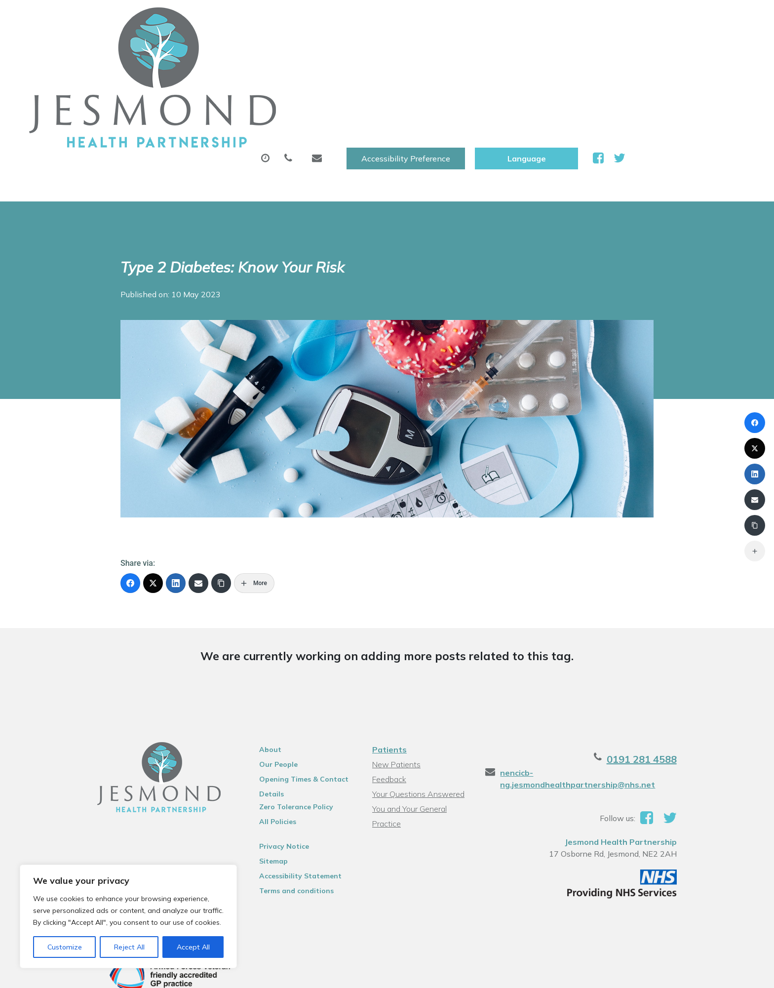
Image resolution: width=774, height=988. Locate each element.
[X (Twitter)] (153, 480)
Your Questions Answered (417, 691)
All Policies (262, 718)
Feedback (388, 676)
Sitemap (258, 758)
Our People (263, 661)
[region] (128, 916)
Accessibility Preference (525, 18)
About (182, 49)
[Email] (198, 480)
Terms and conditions (281, 788)
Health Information (684, 49)
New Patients (583, 49)
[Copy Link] (221, 480)
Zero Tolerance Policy (281, 704)
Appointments (266, 49)
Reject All (129, 947)
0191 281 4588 (674, 656)
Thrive (699, 925)
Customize (64, 947)
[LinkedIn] (176, 480)
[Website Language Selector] (645, 18)
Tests (515, 49)
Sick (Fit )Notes (444, 49)
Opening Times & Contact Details (289, 678)
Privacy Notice (269, 743)
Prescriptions (357, 49)
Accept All (193, 947)
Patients (388, 647)
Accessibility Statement (285, 773)
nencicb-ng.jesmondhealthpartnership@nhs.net (615, 670)
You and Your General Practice (423, 706)
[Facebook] (130, 480)
